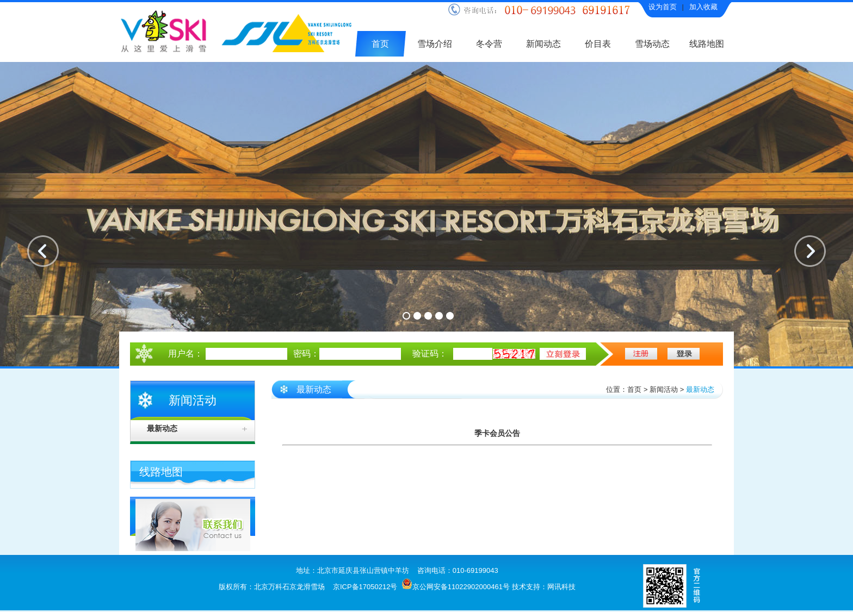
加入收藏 (703, 7)
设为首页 (662, 7)
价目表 (598, 43)
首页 (380, 43)
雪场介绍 (434, 43)
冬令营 (489, 43)
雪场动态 (652, 43)
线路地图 (706, 43)
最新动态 (162, 428)
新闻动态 (543, 43)
